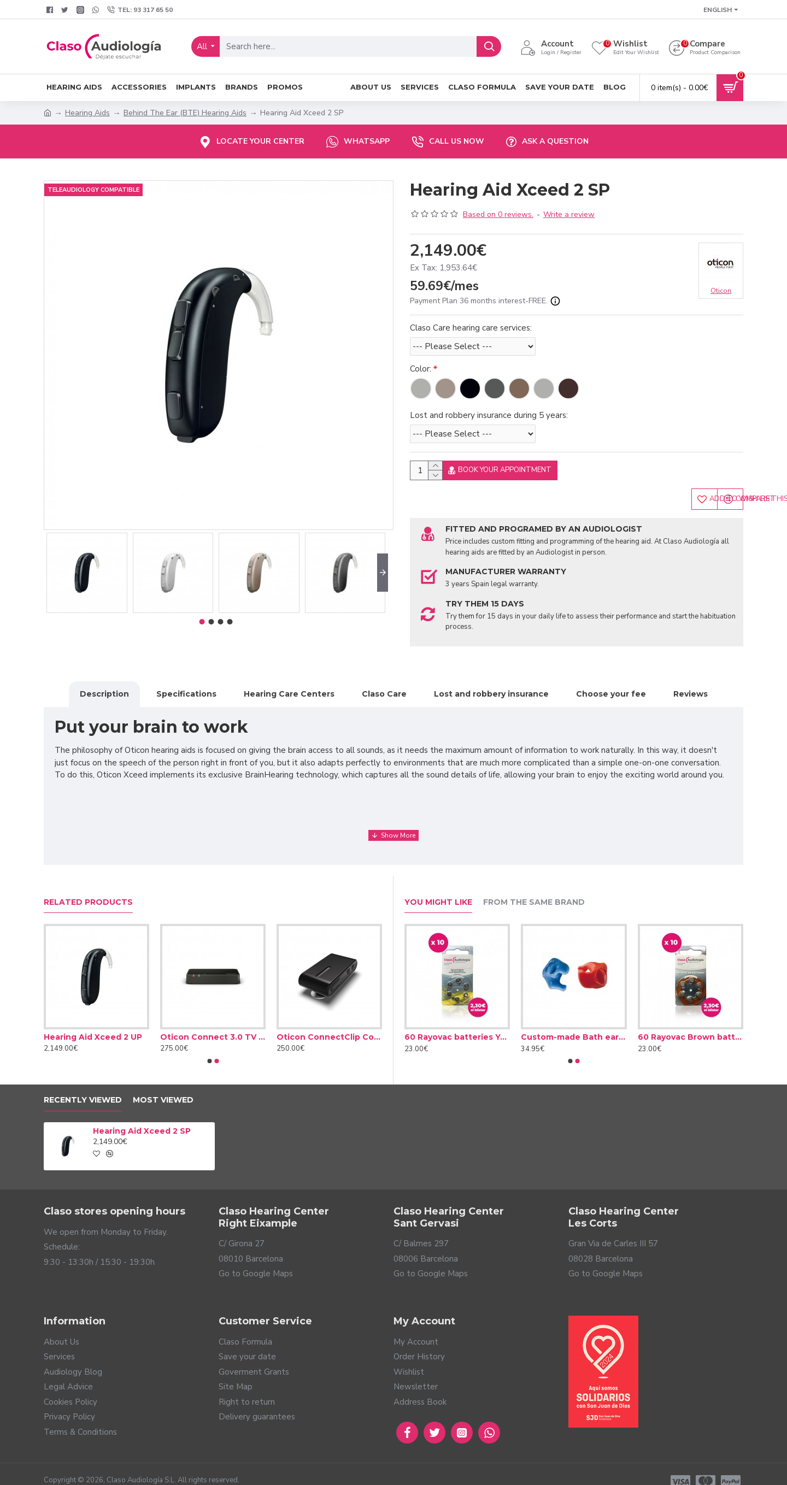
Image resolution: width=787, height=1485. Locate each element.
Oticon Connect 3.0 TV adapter (213, 1022)
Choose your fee (611, 691)
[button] (382, 572)
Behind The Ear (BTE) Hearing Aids (185, 113)
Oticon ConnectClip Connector (329, 1022)
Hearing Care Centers (289, 691)
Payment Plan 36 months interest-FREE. (485, 301)
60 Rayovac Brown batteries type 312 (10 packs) (690, 1022)
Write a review (569, 214)
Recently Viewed (83, 1084)
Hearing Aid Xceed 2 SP (142, 1116)
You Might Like (438, 887)
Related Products (88, 887)
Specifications (186, 691)
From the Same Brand (534, 887)
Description (104, 691)
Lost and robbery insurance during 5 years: (489, 415)
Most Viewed (163, 1084)
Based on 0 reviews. (498, 214)
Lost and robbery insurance (491, 691)
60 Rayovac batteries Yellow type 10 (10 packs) (457, 1022)
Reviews (690, 691)
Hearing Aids (87, 113)
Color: (420, 368)
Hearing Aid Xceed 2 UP (93, 1022)
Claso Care (384, 691)
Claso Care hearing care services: (471, 327)
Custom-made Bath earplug (573, 1022)
